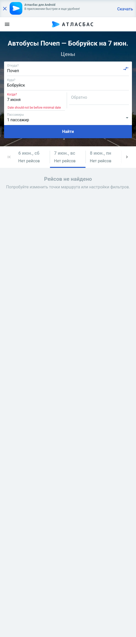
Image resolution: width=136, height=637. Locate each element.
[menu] (7, 24)
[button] (9, 157)
